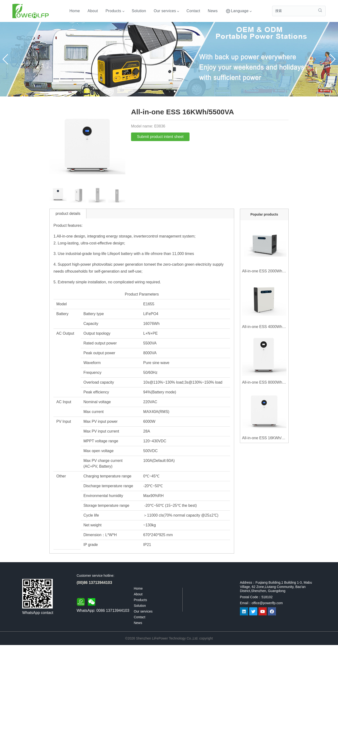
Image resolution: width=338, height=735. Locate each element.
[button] (332, 59)
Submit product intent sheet (160, 137)
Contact (193, 11)
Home (74, 11)
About (93, 11)
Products (115, 11)
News (213, 11)
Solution (139, 11)
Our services (166, 11)
